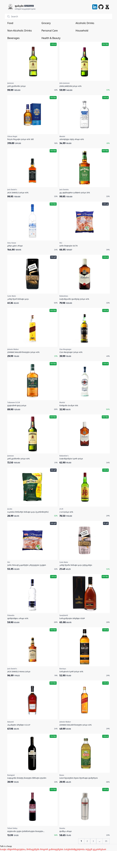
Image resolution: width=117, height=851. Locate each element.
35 (106, 841)
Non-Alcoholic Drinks (19, 30)
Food (10, 23)
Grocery (46, 23)
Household (82, 30)
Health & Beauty (50, 38)
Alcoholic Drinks (85, 23)
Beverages (13, 38)
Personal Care (49, 30)
